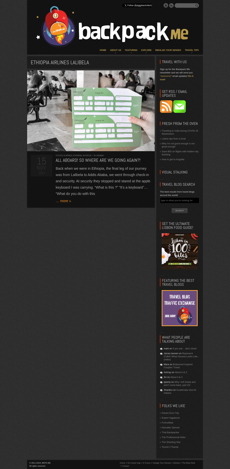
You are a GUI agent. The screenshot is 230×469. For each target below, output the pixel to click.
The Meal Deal (188, 463)
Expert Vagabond (171, 417)
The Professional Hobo (173, 437)
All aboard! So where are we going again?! (98, 160)
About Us (115, 50)
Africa (69, 156)
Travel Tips (192, 50)
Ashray (100, 156)
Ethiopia (77, 156)
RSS (171, 5)
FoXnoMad (167, 422)
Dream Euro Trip (170, 413)
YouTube (166, 5)
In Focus (87, 156)
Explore (146, 50)
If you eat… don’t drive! (185, 348)
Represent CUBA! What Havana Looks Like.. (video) (181, 356)
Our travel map (134, 463)
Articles (176, 463)
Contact (125, 466)
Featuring (131, 50)
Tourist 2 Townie (170, 447)
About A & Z (181, 372)
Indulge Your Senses (168, 50)
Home (103, 50)
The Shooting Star (171, 442)
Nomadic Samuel (171, 427)
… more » (63, 201)
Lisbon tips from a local (174, 138)
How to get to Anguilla (173, 159)
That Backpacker (170, 432)
